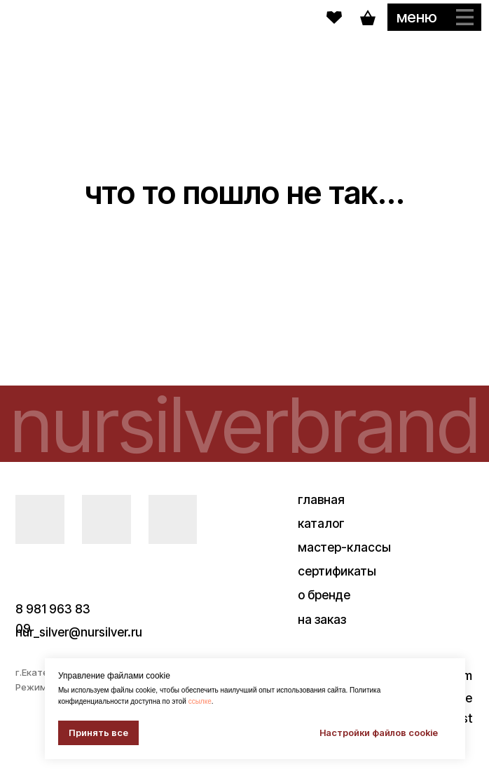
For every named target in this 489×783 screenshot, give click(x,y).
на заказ (322, 619)
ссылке (200, 701)
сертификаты (337, 571)
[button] (434, 17)
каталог (321, 523)
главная (321, 499)
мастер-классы (344, 547)
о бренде (324, 594)
